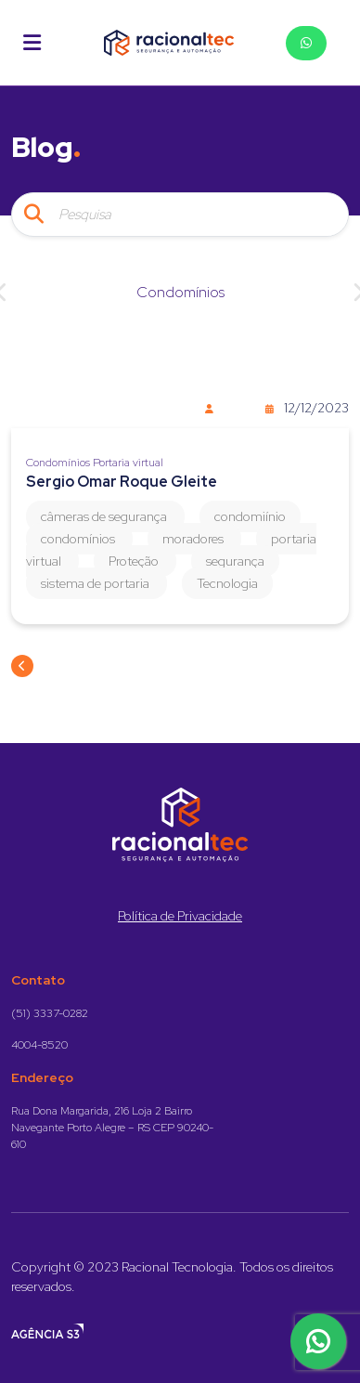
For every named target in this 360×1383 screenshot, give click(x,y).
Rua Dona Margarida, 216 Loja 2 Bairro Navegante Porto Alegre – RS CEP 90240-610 (112, 1127)
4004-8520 (39, 1044)
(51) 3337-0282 (49, 1013)
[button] (32, 42)
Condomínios (180, 292)
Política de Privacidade (180, 915)
